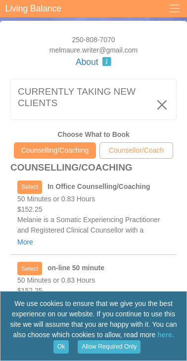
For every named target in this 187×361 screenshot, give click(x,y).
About (93, 62)
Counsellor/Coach (136, 150)
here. (165, 335)
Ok (61, 346)
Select (29, 186)
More (25, 242)
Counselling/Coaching (55, 150)
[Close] (162, 105)
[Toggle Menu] (175, 8)
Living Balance (33, 8)
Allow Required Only (109, 346)
